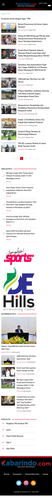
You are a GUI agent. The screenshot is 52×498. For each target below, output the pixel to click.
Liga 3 (8, 442)
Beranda (3, 14)
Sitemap (45, 474)
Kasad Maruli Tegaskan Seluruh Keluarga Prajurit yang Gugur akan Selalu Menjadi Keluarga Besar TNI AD (33, 53)
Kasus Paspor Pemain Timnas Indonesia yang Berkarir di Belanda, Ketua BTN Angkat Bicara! (19, 190)
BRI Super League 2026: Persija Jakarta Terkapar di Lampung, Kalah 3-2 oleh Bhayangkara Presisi (19, 175)
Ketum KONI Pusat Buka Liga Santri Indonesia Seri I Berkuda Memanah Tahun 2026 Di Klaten (20, 233)
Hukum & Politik (22, 30)
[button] (3, 4)
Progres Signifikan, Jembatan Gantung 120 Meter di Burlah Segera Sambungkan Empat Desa (33, 93)
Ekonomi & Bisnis (6, 352)
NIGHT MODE (43, 3)
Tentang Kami (17, 474)
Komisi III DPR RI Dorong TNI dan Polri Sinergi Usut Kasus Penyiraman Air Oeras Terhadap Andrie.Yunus (34, 39)
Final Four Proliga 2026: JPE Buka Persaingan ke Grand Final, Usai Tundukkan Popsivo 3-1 (21, 219)
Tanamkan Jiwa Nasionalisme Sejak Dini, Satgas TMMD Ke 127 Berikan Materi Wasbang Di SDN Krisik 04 (32, 67)
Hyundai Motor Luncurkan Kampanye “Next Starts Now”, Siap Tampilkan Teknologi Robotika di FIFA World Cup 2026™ (21, 204)
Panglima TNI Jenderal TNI (17, 423)
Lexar (8, 430)
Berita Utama (21, 59)
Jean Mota (10, 448)
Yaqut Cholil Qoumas (14, 436)
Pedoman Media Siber (32, 474)
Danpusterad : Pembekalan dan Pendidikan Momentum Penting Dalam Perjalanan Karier (34, 108)
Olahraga (20, 99)
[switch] (49, 5)
